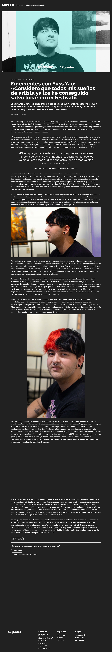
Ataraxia (82, 137)
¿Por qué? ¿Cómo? (45, 638)
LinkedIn (60, 640)
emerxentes (17, 551)
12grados (8, 4)
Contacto (42, 640)
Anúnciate (42, 643)
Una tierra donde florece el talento (24, 554)
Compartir (17, 539)
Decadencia (76, 139)
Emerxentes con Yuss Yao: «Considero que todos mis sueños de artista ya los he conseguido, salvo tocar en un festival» (53, 91)
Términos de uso (82, 635)
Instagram (61, 635)
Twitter (60, 638)
